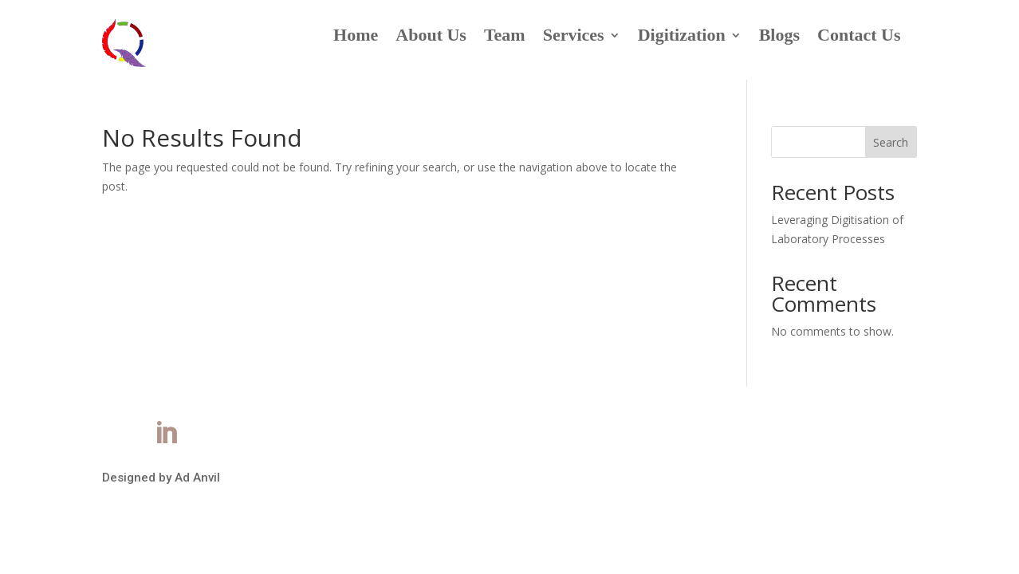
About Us (430, 37)
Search (890, 142)
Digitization (682, 37)
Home (355, 37)
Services (573, 37)
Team (504, 37)
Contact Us (859, 37)
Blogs (779, 37)
